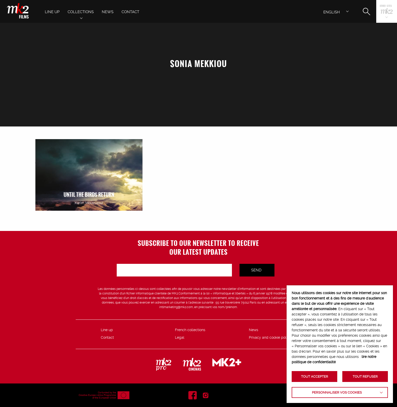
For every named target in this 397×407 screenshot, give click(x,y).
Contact (107, 337)
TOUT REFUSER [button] (365, 376)
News (253, 330)
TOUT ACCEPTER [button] (314, 376)
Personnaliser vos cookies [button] (337, 392)
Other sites (386, 6)
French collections (190, 330)
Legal (179, 337)
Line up (107, 330)
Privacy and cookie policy (270, 337)
